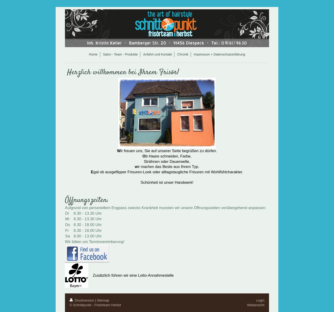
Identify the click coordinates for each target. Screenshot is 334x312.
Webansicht (255, 305)
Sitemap (103, 300)
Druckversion (82, 300)
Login (260, 300)
